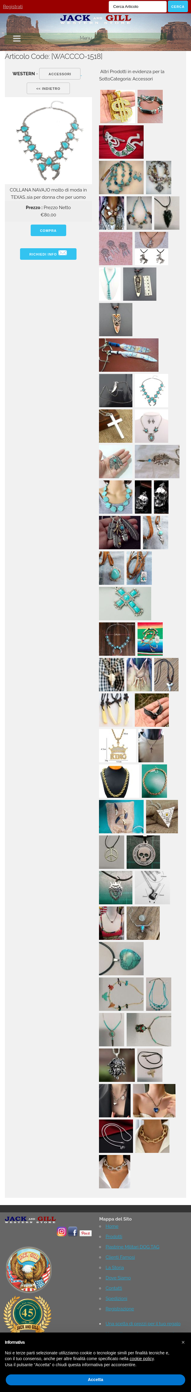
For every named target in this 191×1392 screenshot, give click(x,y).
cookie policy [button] (142, 1358)
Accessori (60, 74)
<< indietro (48, 88)
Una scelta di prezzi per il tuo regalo (143, 1323)
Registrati (13, 6)
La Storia (115, 1267)
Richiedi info (48, 253)
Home (112, 1226)
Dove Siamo (118, 1278)
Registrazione (120, 1309)
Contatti (114, 1288)
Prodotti (114, 1236)
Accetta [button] (95, 1379)
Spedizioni (116, 1298)
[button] (183, 1342)
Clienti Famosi (120, 1257)
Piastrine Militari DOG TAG (132, 1247)
